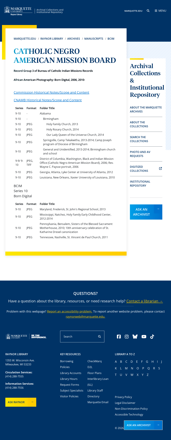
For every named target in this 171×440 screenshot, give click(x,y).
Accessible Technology (129, 414)
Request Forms (69, 385)
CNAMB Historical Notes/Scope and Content (48, 100)
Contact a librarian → (144, 300)
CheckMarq (95, 361)
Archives (73, 38)
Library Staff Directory (95, 393)
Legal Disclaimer (125, 403)
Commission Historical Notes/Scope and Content (51, 92)
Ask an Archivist (141, 212)
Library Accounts (70, 373)
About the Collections (139, 124)
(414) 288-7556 (14, 388)
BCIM (111, 38)
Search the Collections (139, 139)
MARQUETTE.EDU (133, 10)
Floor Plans (95, 373)
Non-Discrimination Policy (131, 409)
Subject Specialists (71, 390)
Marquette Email (98, 402)
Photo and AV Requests (140, 154)
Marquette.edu (25, 38)
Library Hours (68, 379)
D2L (90, 367)
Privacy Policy (123, 397)
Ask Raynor (16, 402)
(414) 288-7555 (14, 376)
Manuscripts (93, 38)
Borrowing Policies (66, 364)
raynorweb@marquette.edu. (85, 317)
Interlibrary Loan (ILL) (98, 382)
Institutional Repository (140, 183)
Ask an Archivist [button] (139, 425)
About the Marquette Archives (146, 109)
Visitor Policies (69, 396)
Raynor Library (51, 38)
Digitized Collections (146, 169)
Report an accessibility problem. (69, 311)
